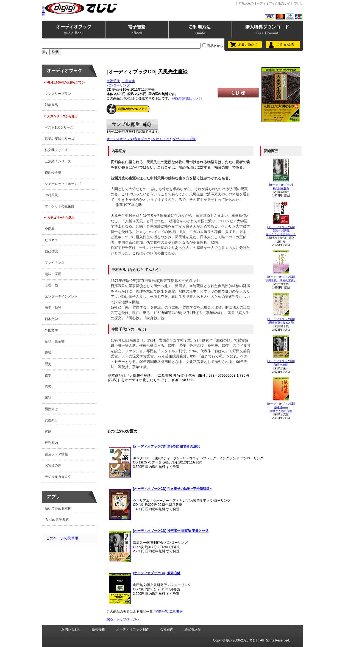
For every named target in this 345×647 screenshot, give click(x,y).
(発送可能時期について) (187, 98)
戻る (110, 619)
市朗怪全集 (53, 172)
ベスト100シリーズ (59, 127)
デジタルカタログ (58, 477)
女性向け (51, 420)
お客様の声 (53, 465)
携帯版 (43, 11)
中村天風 (51, 195)
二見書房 (128, 81)
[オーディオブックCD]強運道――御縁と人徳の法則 (281, 407)
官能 (48, 432)
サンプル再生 (132, 124)
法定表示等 (192, 629)
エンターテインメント (61, 296)
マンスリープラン (58, 94)
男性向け (51, 409)
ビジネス (51, 240)
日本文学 (51, 319)
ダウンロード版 (184, 139)
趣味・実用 (53, 274)
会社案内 (166, 629)
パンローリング (118, 85)
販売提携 (98, 629)
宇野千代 (113, 81)
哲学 (48, 375)
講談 (48, 386)
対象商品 (51, 105)
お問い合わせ (71, 629)
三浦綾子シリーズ (58, 161)
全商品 (50, 229)
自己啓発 (51, 251)
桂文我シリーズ (56, 150)
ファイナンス (55, 263)
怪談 (48, 353)
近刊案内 (51, 443)
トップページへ (128, 619)
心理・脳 (51, 285)
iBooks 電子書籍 (57, 520)
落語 (48, 398)
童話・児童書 (55, 341)
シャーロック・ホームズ (63, 184)
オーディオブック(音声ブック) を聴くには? (139, 139)
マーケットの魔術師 (59, 206)
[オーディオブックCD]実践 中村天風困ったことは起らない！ (281, 231)
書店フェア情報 (56, 454)
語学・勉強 (53, 308)
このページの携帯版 (62, 538)
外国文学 (51, 330)
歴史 (48, 364)
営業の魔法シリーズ (59, 139)
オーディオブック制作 (132, 629)
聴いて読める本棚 (58, 508)
